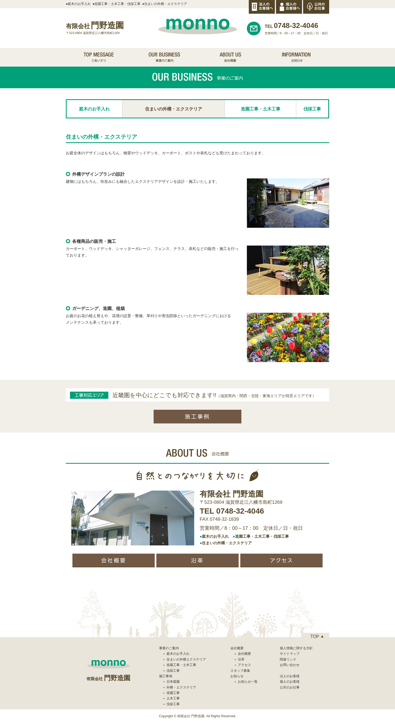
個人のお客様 (290, 682)
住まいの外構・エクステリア (173, 109)
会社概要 (244, 654)
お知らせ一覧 (248, 682)
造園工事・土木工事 (260, 109)
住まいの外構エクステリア (186, 659)
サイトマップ (290, 654)
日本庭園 (173, 682)
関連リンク (288, 659)
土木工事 (173, 698)
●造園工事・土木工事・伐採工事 (116, 4)
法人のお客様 (290, 676)
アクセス (244, 665)
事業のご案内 (169, 648)
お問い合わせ (290, 665)
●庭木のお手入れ (78, 4)
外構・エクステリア (181, 687)
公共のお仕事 (290, 687)
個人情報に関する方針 (296, 648)
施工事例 (165, 676)
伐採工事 (312, 109)
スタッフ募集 (240, 671)
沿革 (241, 659)
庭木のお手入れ (94, 109)
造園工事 (173, 693)
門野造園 (95, 25)
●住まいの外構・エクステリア (164, 4)
